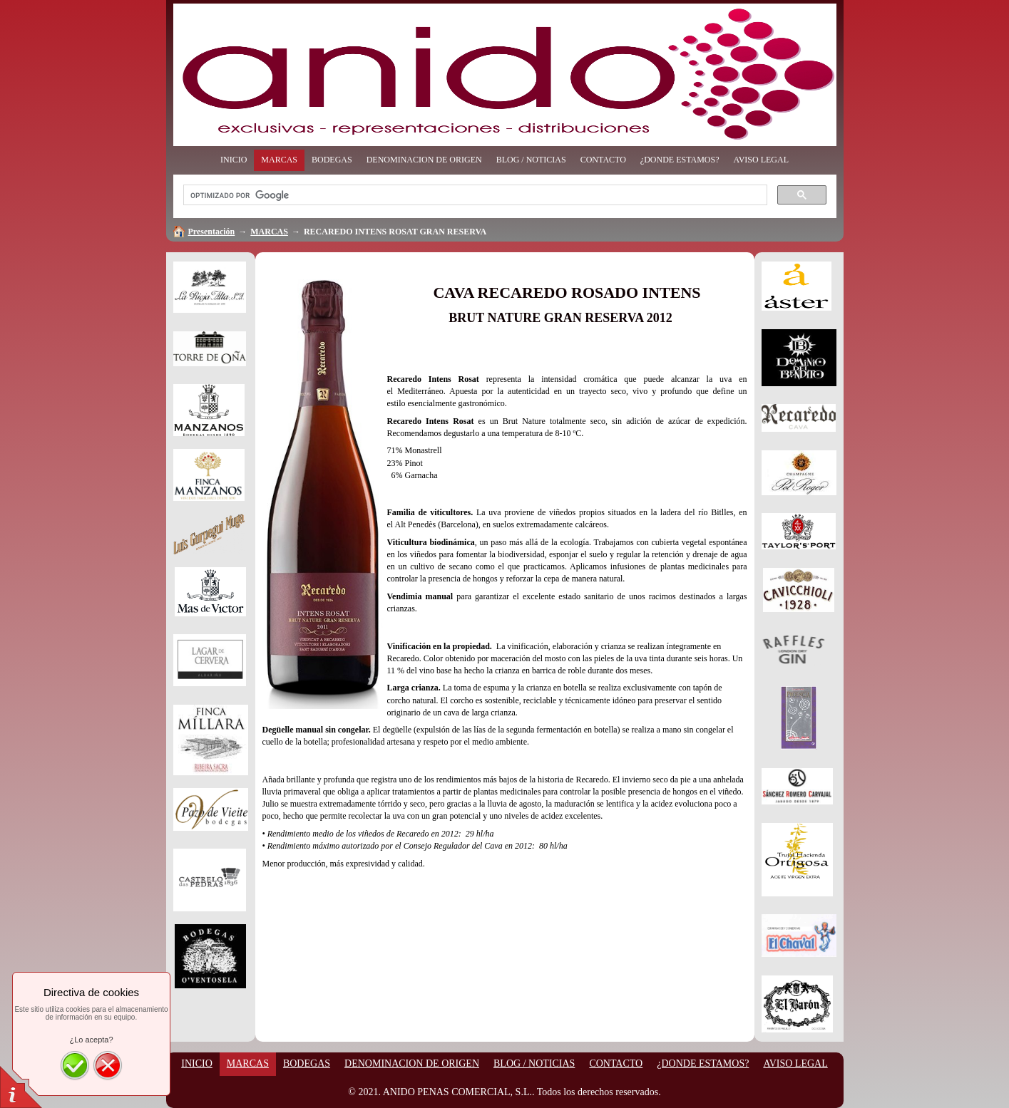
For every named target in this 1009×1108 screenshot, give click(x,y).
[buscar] (473, 195)
